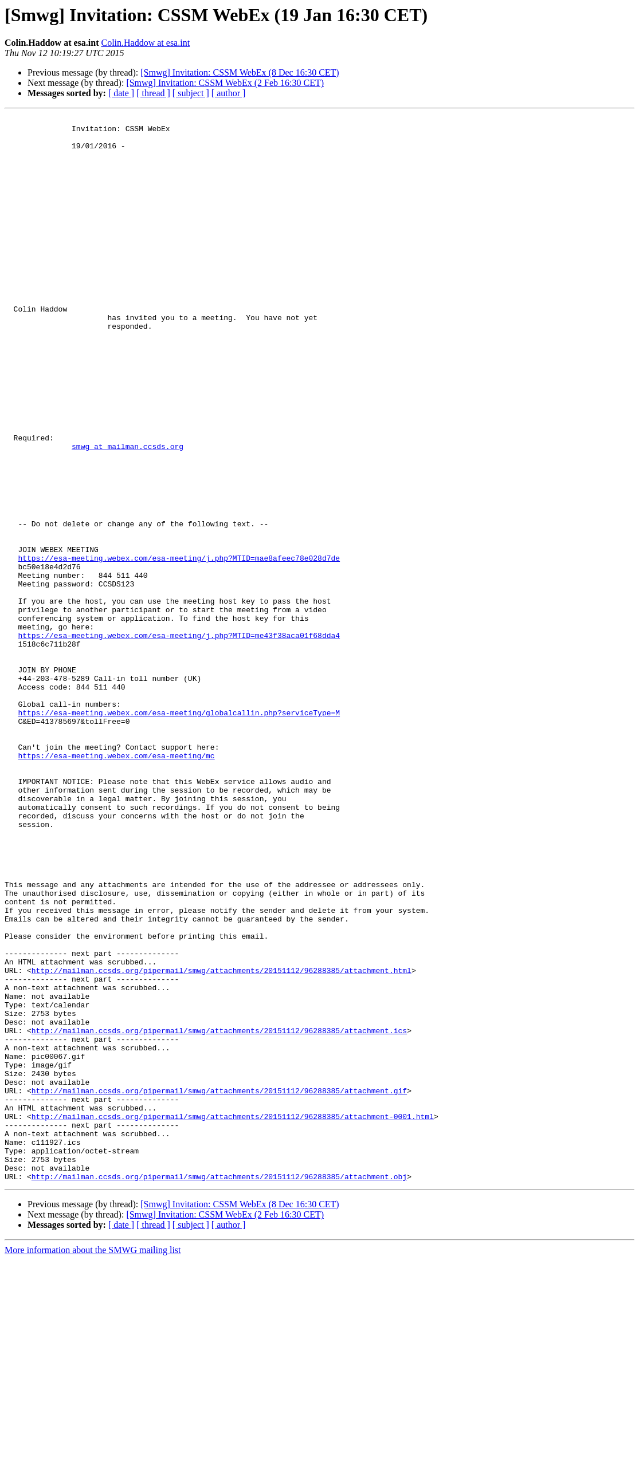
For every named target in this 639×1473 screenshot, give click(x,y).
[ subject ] (191, 93)
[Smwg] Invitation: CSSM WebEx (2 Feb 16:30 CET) (225, 83)
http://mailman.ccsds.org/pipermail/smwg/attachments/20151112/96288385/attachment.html (221, 1142)
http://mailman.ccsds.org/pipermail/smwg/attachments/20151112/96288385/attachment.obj (219, 1389)
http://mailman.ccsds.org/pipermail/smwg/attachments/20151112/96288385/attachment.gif (219, 1286)
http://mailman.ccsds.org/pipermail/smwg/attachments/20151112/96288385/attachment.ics (219, 1214)
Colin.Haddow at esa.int (145, 43)
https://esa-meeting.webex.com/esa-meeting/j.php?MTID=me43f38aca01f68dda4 (179, 740)
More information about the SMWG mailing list (93, 1463)
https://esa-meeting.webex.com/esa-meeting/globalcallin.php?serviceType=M (179, 833)
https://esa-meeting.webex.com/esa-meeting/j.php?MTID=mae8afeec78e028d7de (179, 647)
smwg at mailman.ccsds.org (127, 513)
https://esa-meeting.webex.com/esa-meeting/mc (116, 884)
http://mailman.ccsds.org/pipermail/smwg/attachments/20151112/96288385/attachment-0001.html (233, 1317)
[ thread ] (153, 93)
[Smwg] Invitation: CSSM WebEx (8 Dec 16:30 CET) (239, 72)
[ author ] (228, 93)
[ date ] (121, 93)
